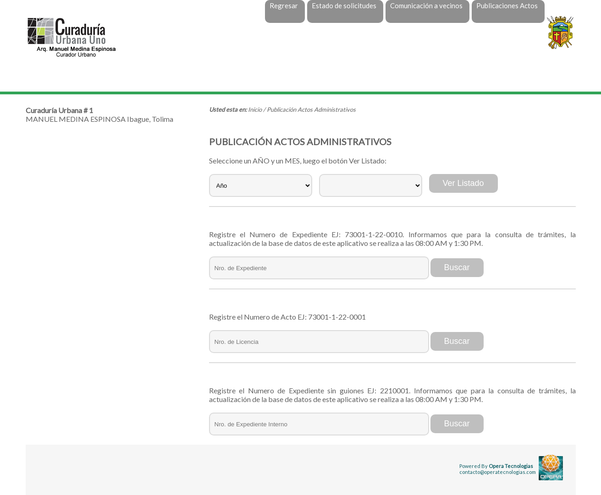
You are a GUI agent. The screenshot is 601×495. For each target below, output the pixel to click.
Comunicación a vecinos (426, 5)
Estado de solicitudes (344, 5)
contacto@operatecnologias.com (497, 472)
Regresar (284, 5)
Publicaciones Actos (507, 5)
